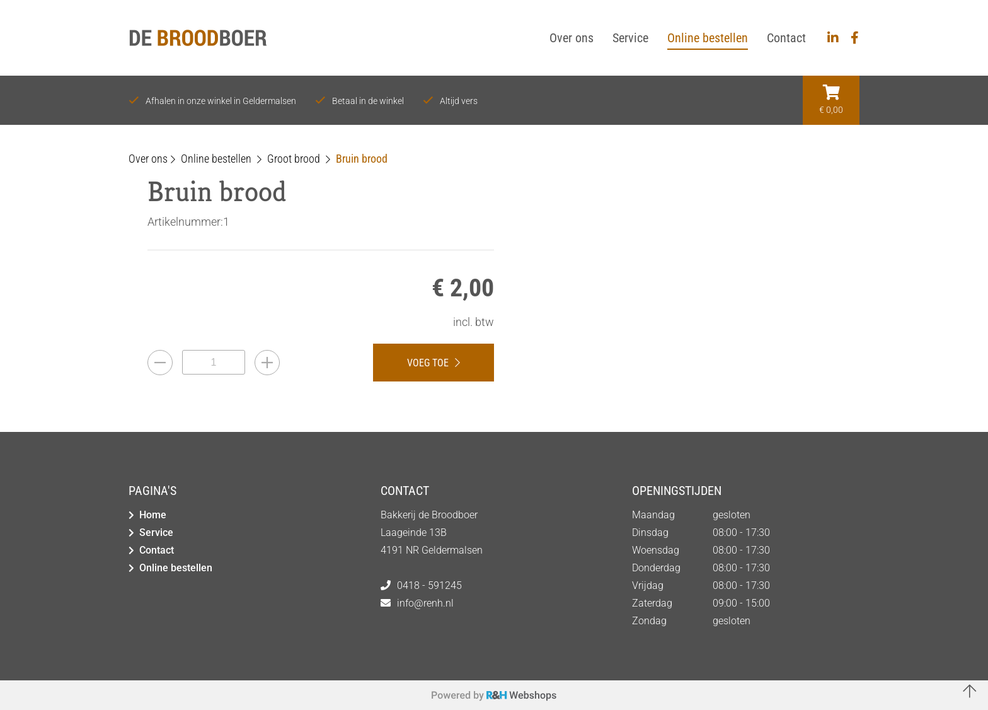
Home (152, 515)
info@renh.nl (425, 603)
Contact (156, 550)
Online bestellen (175, 568)
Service (156, 532)
